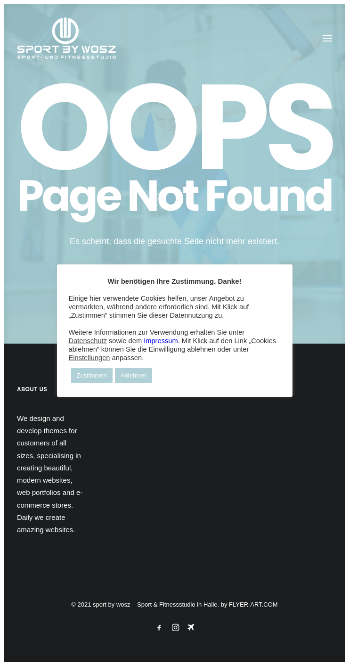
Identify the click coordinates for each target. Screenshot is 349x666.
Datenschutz (88, 341)
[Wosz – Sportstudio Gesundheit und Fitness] (71, 38)
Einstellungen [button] (89, 358)
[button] (327, 38)
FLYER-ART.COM (253, 604)
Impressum (161, 341)
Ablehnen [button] (133, 375)
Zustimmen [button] (92, 375)
